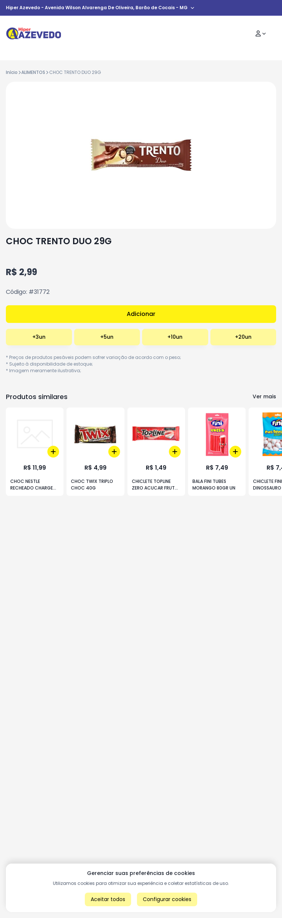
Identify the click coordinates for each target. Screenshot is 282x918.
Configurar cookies (167, 899)
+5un (106, 337)
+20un (243, 337)
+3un (39, 337)
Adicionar (141, 314)
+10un (174, 337)
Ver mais (264, 396)
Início (12, 72)
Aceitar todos (108, 899)
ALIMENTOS (33, 72)
